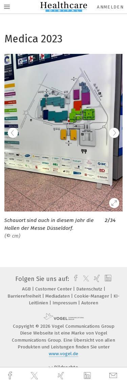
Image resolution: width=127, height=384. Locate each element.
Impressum (65, 303)
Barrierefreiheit (24, 296)
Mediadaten (58, 296)
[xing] (61, 375)
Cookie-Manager (92, 296)
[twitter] (35, 376)
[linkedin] (88, 375)
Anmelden (110, 7)
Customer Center (54, 289)
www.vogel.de (63, 354)
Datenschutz (90, 289)
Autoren (89, 303)
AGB (27, 289)
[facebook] (11, 375)
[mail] (114, 375)
